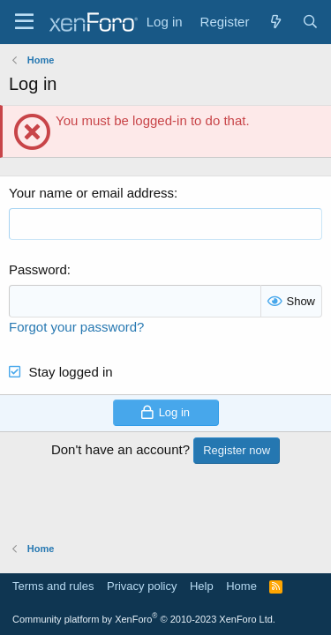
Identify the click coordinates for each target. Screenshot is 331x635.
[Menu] (24, 22)
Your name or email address (91, 192)
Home (241, 586)
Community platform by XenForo (143, 619)
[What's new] (275, 21)
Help (202, 586)
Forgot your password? (76, 326)
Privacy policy (142, 586)
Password (38, 269)
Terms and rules (53, 586)
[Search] (310, 21)
